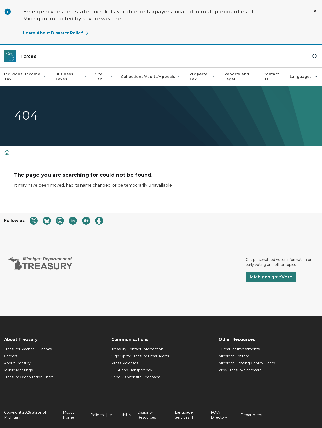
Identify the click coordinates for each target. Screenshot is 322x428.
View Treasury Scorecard (240, 370)
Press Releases (124, 363)
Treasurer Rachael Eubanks (28, 349)
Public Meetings (18, 370)
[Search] (315, 56)
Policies (97, 415)
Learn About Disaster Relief (56, 33)
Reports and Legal (236, 76)
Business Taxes (71, 76)
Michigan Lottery (234, 356)
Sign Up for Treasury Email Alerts (140, 356)
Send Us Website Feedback (135, 377)
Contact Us (271, 76)
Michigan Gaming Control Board (247, 363)
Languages (304, 76)
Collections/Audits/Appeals (151, 76)
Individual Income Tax (25, 76)
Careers (10, 356)
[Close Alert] (315, 11)
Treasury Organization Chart (28, 377)
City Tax (104, 76)
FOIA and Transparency (131, 370)
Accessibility (120, 415)
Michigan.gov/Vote (271, 277)
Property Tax (202, 76)
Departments (252, 415)
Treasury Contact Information (137, 349)
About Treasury (17, 363)
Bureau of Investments (239, 349)
